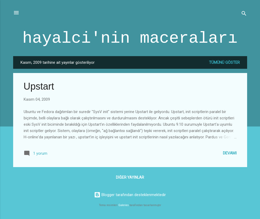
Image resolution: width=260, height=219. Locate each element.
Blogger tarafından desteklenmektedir (130, 194)
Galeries (123, 205)
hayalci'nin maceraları (130, 38)
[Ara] (244, 14)
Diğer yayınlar (130, 177)
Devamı (230, 153)
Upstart (39, 86)
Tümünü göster (224, 62)
